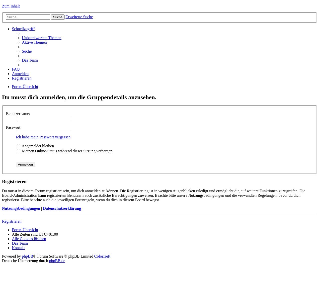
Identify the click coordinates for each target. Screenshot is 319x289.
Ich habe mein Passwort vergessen (43, 137)
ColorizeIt (102, 256)
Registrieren (11, 221)
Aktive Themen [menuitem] (34, 42)
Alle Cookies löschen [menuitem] (29, 239)
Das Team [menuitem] (30, 60)
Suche (58, 17)
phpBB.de (57, 261)
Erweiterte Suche (79, 17)
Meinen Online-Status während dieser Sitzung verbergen (64, 151)
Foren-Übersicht (25, 87)
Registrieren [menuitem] (21, 78)
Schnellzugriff (23, 29)
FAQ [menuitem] (16, 69)
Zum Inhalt (11, 6)
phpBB (27, 256)
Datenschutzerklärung (62, 208)
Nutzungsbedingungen (21, 208)
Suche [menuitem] (27, 51)
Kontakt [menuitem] (18, 248)
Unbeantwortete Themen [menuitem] (41, 38)
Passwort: (13, 127)
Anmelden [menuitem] (20, 74)
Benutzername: (18, 113)
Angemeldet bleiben (35, 146)
